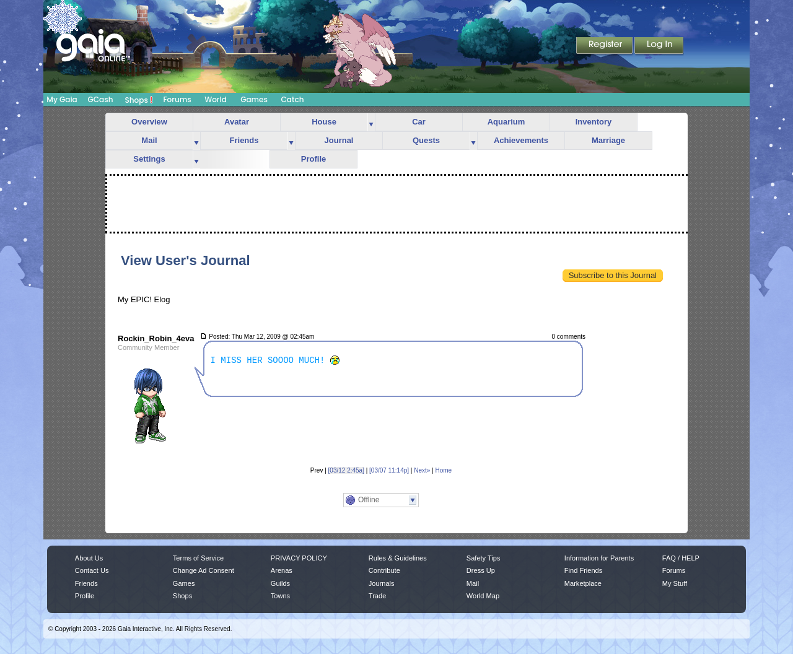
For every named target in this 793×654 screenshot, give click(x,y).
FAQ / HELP (680, 558)
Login (659, 46)
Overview (149, 121)
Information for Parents (599, 558)
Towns (280, 596)
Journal (339, 140)
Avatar (236, 121)
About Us (89, 558)
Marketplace (583, 583)
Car (419, 121)
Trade (377, 596)
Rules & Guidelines (398, 558)
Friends (244, 140)
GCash (100, 99)
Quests (426, 140)
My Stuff (674, 583)
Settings (149, 159)
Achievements (521, 140)
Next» (422, 470)
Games (254, 99)
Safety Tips (484, 558)
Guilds (280, 583)
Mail (149, 140)
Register (605, 46)
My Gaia (61, 99)
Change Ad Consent (203, 570)
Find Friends (583, 570)
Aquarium (506, 121)
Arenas (281, 570)
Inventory (594, 121)
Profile (313, 159)
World (215, 99)
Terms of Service (198, 558)
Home (443, 470)
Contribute (384, 570)
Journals (382, 583)
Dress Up (481, 570)
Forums (177, 99)
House (324, 121)
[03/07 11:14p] (389, 470)
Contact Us (92, 570)
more (371, 122)
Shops (139, 100)
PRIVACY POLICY (299, 558)
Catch (292, 99)
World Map (483, 596)
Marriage (608, 140)
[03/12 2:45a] (346, 470)
